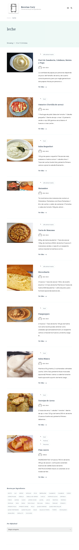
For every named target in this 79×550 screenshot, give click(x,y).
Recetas (46, 444)
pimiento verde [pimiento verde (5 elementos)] (23, 506)
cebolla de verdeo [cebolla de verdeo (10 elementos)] (32, 496)
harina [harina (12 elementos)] (16, 500)
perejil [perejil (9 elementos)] (47, 503)
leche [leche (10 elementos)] (48, 500)
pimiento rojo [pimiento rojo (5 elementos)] (12, 506)
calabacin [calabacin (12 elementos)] (52, 493)
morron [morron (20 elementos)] (63, 500)
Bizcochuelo (43, 272)
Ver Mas (42, 87)
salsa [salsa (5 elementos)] (35, 509)
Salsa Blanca (44, 359)
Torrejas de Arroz (46, 400)
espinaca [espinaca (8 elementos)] (63, 496)
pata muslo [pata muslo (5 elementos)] (31, 503)
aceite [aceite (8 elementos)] (10, 493)
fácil (44, 99)
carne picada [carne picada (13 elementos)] (12, 496)
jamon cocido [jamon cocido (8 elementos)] (32, 500)
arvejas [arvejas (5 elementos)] (28, 493)
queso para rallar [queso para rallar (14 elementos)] (55, 506)
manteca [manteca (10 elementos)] (55, 500)
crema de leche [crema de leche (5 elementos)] (52, 496)
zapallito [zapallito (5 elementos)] (20, 513)
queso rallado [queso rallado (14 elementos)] (26, 509)
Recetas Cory (28, 7)
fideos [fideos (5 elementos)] (10, 500)
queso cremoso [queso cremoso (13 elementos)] (42, 506)
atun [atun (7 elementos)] (35, 493)
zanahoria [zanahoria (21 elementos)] (11, 513)
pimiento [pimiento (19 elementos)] (63, 503)
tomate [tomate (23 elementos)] (54, 509)
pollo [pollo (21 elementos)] (32, 506)
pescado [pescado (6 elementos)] (55, 503)
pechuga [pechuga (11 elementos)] (40, 503)
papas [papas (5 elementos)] (23, 503)
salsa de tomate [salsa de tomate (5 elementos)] (44, 509)
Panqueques (44, 314)
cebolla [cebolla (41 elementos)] (21, 496)
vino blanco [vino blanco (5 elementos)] (63, 509)
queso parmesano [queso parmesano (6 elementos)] (13, 509)
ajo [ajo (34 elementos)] (15, 493)
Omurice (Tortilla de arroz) (50, 104)
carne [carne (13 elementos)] (69, 493)
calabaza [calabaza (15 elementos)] (61, 493)
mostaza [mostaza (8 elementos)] (10, 503)
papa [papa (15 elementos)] (17, 503)
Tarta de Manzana (46, 230)
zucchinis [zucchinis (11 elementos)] (29, 513)
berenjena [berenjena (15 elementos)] (43, 493)
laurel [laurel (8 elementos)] (41, 500)
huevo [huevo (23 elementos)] (23, 500)
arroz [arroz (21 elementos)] (21, 493)
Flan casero (43, 450)
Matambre (43, 188)
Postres (45, 440)
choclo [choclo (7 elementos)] (43, 496)
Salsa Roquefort (45, 146)
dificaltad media (48, 54)
